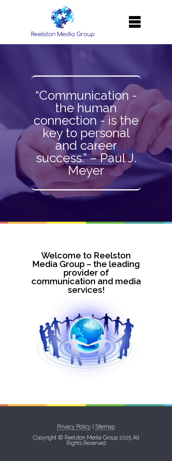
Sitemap (105, 426)
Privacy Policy (74, 426)
